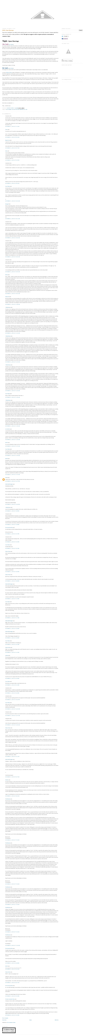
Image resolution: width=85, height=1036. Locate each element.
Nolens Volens (10, 68)
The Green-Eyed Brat (9, 527)
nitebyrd (6, 655)
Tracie (6, 129)
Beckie (6, 274)
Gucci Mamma (8, 109)
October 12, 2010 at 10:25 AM (12, 256)
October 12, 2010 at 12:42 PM (12, 504)
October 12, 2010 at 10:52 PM (12, 699)
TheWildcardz (7, 798)
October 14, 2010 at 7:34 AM (12, 883)
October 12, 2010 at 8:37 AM (12, 147)
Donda (6, 477)
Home (30, 1019)
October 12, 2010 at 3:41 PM (12, 644)
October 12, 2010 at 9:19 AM (12, 160)
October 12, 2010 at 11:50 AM (12, 455)
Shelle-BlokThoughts (9, 484)
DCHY (6, 442)
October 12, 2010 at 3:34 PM (12, 628)
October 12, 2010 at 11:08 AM (12, 304)
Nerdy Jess (7, 296)
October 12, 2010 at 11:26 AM (12, 390)
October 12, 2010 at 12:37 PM (12, 481)
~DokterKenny (7, 307)
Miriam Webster (9, 72)
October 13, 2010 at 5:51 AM (12, 756)
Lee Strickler (7, 429)
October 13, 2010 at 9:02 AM (12, 795)
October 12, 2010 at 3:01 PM (12, 548)
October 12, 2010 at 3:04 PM (12, 571)
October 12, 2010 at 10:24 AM (12, 237)
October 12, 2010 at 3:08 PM (12, 580)
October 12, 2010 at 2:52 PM (12, 541)
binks (6, 150)
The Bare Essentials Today (10, 999)
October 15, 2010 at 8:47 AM (12, 982)
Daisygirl (6, 203)
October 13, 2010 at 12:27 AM (12, 715)
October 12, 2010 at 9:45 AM (12, 183)
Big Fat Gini (7, 140)
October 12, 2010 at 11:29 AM (12, 439)
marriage (22, 109)
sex (26, 109)
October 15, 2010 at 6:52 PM (12, 996)
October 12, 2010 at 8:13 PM (12, 684)
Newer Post (4, 1019)
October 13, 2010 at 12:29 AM (12, 724)
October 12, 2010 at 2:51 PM (12, 533)
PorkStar (6, 779)
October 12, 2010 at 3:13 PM (12, 598)
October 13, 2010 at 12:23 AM (12, 708)
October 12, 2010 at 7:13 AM (12, 126)
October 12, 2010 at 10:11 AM (12, 218)
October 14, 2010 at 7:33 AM (12, 839)
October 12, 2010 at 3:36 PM (12, 637)
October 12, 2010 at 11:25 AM (12, 333)
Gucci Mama (11, 44)
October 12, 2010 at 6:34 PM (12, 678)
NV (24, 109)
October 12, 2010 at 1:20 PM (12, 524)
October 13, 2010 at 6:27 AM (12, 776)
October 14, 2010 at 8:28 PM (12, 963)
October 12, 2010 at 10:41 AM (12, 293)
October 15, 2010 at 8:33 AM (12, 969)
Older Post (56, 1019)
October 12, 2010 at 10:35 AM (12, 271)
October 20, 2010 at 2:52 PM (12, 1015)
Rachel (6, 458)
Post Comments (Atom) (11, 1022)
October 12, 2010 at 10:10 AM (12, 200)
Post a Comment (5, 1018)
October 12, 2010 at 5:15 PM (12, 652)
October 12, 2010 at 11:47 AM (12, 446)
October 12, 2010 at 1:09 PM (12, 510)
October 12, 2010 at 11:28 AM (12, 397)
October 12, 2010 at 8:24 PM (12, 692)
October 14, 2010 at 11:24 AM (12, 945)
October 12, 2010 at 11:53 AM (12, 474)
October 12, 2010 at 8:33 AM (12, 137)
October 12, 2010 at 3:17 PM (12, 617)
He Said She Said (15, 109)
